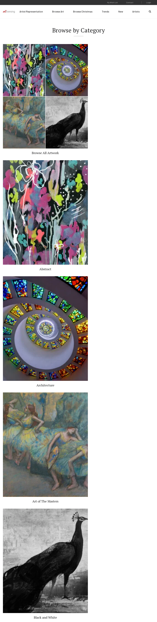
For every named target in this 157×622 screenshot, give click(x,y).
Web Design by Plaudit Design (141, 611)
